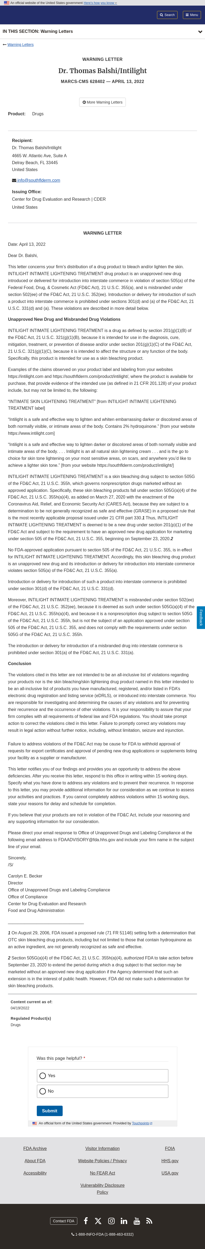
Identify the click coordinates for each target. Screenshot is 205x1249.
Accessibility (35, 1173)
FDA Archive (35, 1148)
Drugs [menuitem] (16, 1025)
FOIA (170, 1148)
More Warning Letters (103, 102)
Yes (51, 1075)
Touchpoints (140, 1123)
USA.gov (170, 1173)
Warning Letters (20, 44)
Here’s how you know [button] (100, 3)
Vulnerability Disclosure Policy (103, 1189)
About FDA (35, 1161)
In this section (38, 32)
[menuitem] (102, 1006)
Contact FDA (63, 1221)
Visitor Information (102, 1148)
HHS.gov (169, 1161)
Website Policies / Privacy (102, 1161)
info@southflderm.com (38, 180)
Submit (49, 1110)
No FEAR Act (102, 1173)
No (51, 1091)
